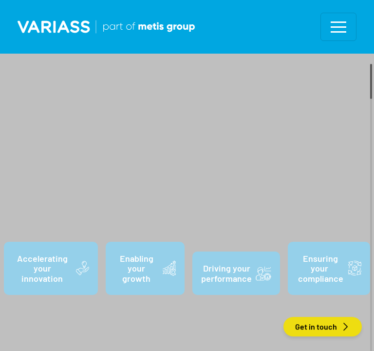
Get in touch (322, 327)
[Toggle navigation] (338, 27)
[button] (338, 27)
